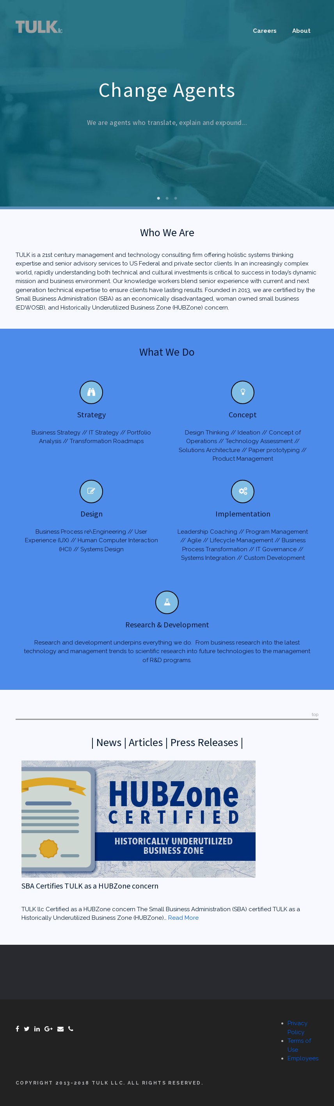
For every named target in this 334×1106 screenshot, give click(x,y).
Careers (265, 30)
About (301, 30)
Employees (303, 1058)
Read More (183, 917)
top (315, 714)
